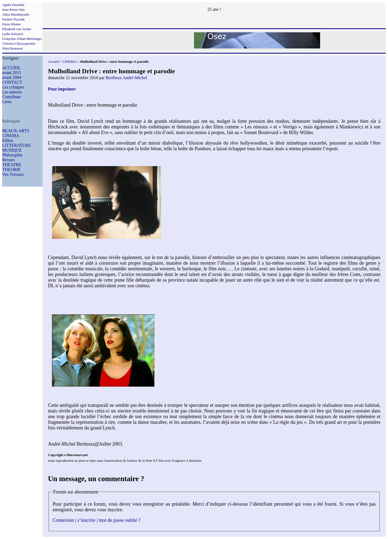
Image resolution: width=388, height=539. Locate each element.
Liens (7, 101)
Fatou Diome (11, 24)
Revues (8, 160)
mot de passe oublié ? (120, 520)
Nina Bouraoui (12, 48)
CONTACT (12, 82)
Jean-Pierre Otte (13, 10)
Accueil (53, 62)
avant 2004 (11, 77)
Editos (7, 140)
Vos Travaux (13, 174)
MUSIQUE (12, 150)
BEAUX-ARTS (15, 130)
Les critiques (13, 87)
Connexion (63, 520)
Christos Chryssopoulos (19, 43)
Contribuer (11, 96)
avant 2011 (11, 72)
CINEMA (10, 135)
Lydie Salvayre (12, 34)
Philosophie (12, 155)
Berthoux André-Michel (126, 77)
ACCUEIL (11, 67)
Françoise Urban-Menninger (22, 39)
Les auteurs (12, 92)
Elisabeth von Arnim (16, 29)
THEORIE (11, 169)
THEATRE (11, 164)
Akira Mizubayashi (15, 14)
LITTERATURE (16, 145)
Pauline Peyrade (13, 19)
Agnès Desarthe (13, 5)
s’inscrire (86, 520)
